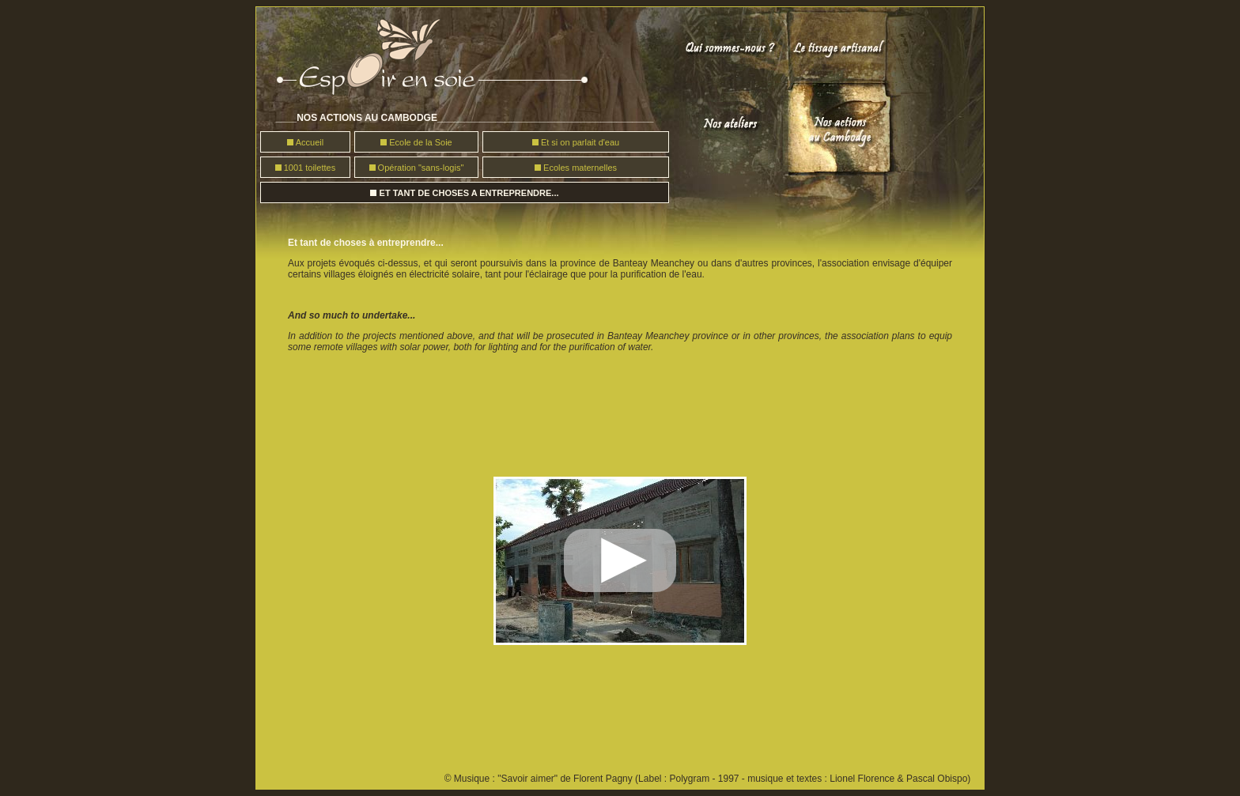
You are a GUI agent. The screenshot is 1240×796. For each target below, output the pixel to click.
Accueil (309, 142)
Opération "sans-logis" (420, 167)
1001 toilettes (309, 167)
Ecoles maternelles (580, 167)
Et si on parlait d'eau (580, 142)
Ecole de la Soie (420, 142)
